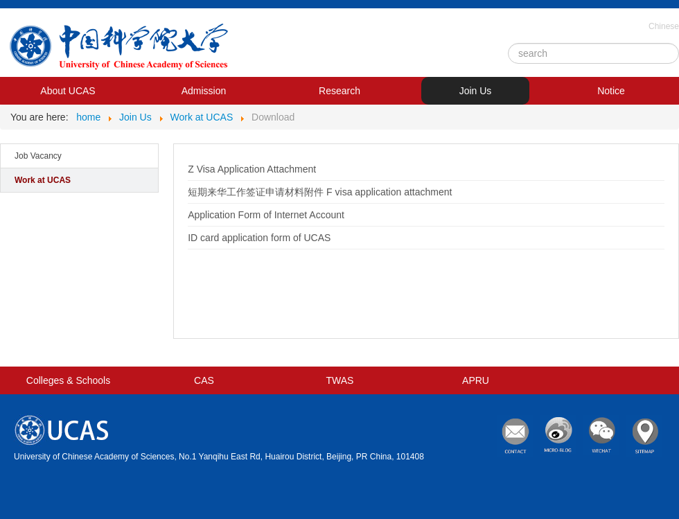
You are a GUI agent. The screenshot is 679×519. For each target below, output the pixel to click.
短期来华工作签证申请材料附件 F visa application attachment (320, 191)
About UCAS (67, 90)
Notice (611, 90)
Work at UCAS (43, 180)
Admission (204, 90)
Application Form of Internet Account (266, 214)
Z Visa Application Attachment (252, 169)
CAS (204, 380)
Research (339, 90)
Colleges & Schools (68, 380)
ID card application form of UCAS (259, 237)
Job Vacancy (38, 156)
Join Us (475, 90)
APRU (475, 380)
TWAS (340, 380)
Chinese (664, 26)
